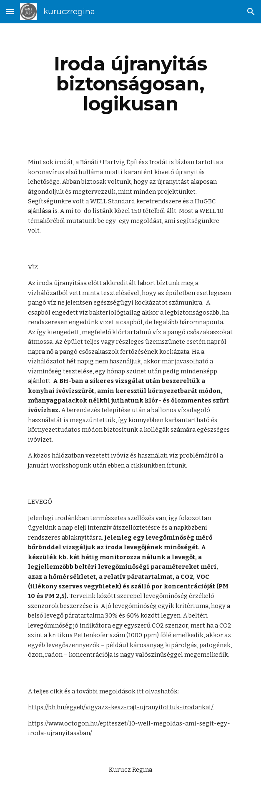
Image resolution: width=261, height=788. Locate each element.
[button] (10, 11)
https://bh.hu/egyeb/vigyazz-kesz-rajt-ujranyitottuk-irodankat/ (120, 707)
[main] (130, 84)
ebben (116, 465)
